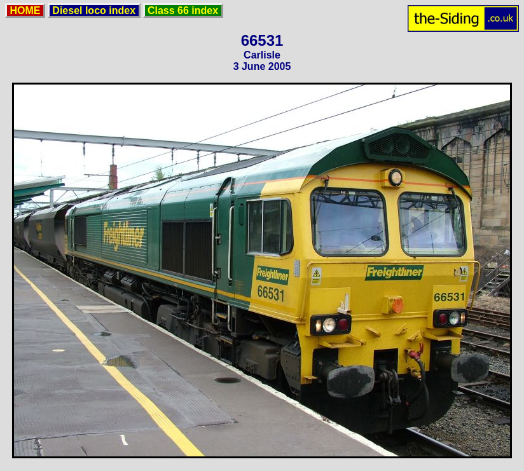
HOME (25, 10)
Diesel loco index (94, 10)
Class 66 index (183, 10)
